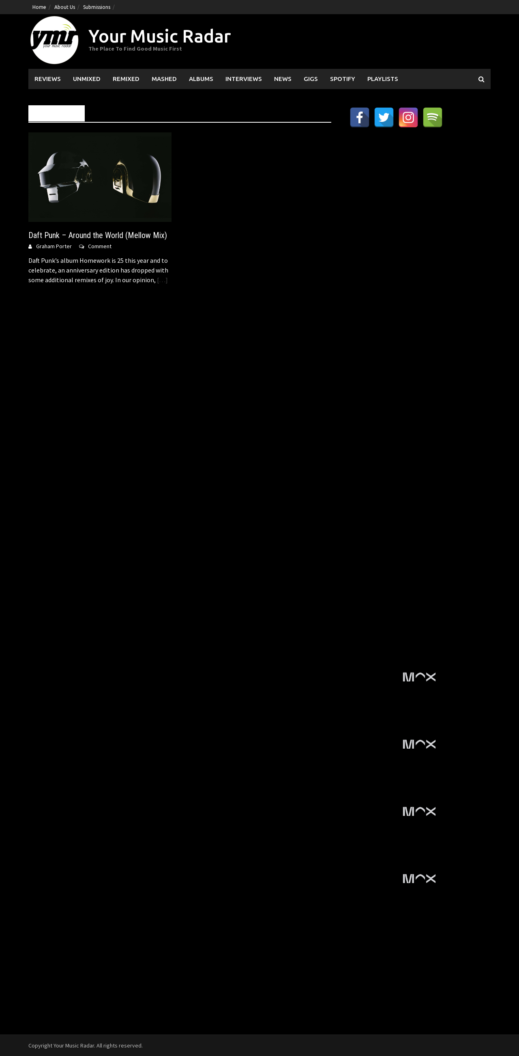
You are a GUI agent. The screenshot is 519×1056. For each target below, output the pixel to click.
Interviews (243, 78)
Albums (201, 78)
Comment (100, 246)
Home (39, 7)
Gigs (311, 78)
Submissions (96, 7)
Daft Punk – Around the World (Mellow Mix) (97, 235)
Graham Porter (54, 246)
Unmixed (87, 78)
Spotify (342, 78)
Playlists (382, 78)
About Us (64, 7)
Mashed (164, 78)
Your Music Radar (159, 36)
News (283, 78)
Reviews (47, 78)
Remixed (126, 78)
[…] (162, 280)
